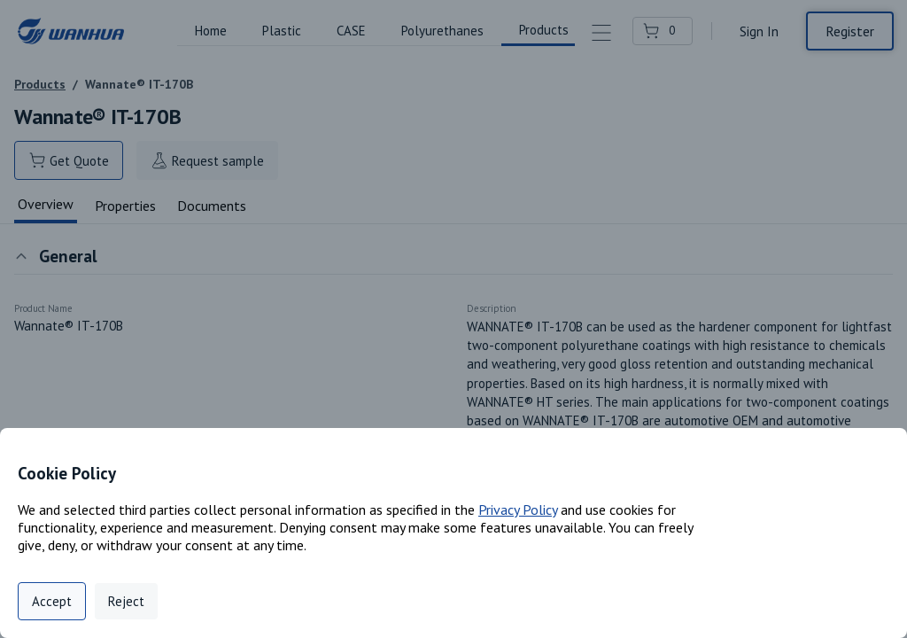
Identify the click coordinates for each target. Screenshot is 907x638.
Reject (126, 601)
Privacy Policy (517, 509)
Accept (52, 601)
